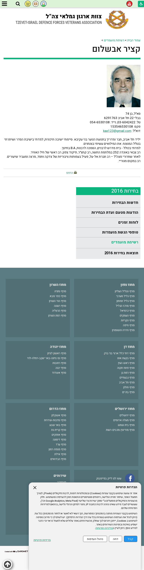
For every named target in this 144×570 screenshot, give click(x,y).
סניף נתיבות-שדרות (55, 420)
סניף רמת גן (128, 373)
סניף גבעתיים (127, 378)
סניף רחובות (59, 363)
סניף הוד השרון (57, 301)
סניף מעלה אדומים (124, 420)
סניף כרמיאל (127, 311)
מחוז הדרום (57, 408)
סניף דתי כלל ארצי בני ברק (119, 353)
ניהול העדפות (95, 538)
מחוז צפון (128, 284)
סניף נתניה (60, 291)
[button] (18, 3)
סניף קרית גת (58, 430)
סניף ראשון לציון (56, 353)
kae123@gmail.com (117, 131)
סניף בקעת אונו (126, 358)
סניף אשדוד (59, 373)
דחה (115, 538)
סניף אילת (60, 454)
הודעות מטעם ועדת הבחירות (114, 212)
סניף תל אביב (127, 382)
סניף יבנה (61, 368)
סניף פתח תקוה (126, 368)
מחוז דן (129, 346)
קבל (130, 538)
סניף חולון (129, 387)
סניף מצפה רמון (57, 449)
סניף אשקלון (58, 415)
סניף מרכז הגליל (125, 306)
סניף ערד (61, 444)
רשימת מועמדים (114, 40)
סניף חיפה (129, 325)
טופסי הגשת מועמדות (120, 232)
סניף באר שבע (58, 425)
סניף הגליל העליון (125, 291)
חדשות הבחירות (125, 202)
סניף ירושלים (127, 415)
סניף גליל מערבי (125, 296)
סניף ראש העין (126, 363)
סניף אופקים (59, 435)
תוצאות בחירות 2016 (121, 253)
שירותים (60, 475)
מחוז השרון (58, 284)
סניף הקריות (128, 320)
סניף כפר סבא (58, 296)
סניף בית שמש (126, 425)
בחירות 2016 (125, 191)
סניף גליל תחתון (125, 301)
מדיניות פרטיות (42, 540)
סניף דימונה (59, 440)
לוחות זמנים (128, 222)
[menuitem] (108, 203)
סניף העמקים (127, 315)
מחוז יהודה (58, 346)
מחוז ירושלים (125, 408)
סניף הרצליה (59, 311)
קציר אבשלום (116, 49)
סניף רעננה (60, 306)
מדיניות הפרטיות (104, 528)
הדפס (69, 173)
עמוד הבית (133, 40)
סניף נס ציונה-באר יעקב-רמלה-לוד (46, 358)
